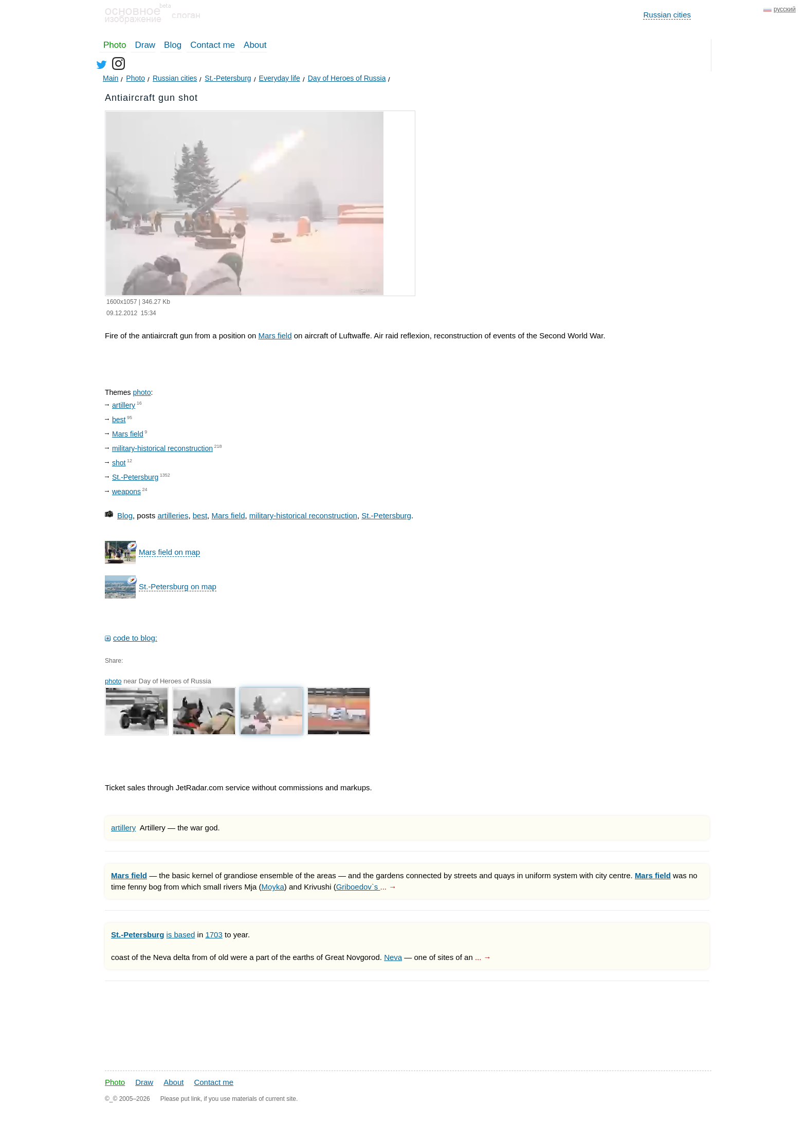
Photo (114, 45)
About (255, 45)
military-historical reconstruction (162, 448)
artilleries (172, 515)
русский (785, 9)
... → (388, 886)
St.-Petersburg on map (177, 586)
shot (118, 463)
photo (142, 392)
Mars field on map (169, 552)
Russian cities (667, 14)
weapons (126, 491)
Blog (172, 45)
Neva (393, 957)
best (118, 419)
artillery (123, 405)
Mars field (274, 335)
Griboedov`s (358, 886)
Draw (145, 45)
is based (181, 934)
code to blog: (135, 637)
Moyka (273, 886)
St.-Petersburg (135, 477)
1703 (213, 934)
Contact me (212, 45)
